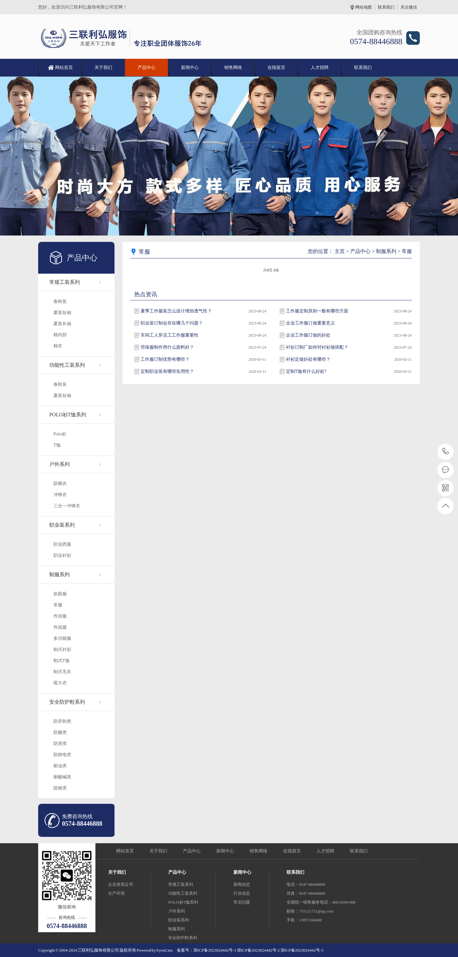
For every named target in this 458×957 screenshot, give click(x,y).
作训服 (60, 616)
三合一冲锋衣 (66, 505)
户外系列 (59, 464)
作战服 (60, 627)
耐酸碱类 (62, 777)
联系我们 (386, 7)
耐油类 (60, 765)
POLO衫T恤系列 (67, 414)
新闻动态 (241, 884)
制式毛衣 (62, 671)
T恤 (57, 445)
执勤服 (60, 593)
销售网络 (233, 67)
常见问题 (241, 902)
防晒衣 (60, 483)
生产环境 (116, 893)
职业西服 (62, 544)
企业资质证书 (120, 884)
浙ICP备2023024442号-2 (259, 950)
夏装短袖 (62, 312)
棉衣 (57, 346)
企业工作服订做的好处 (308, 335)
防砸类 (60, 732)
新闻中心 (190, 67)
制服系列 (59, 574)
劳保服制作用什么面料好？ (167, 347)
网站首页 (64, 67)
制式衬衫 (62, 649)
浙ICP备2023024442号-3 (302, 950)
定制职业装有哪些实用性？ (167, 371)
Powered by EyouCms (154, 950)
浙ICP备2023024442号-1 (214, 950)
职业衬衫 (62, 555)
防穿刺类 (62, 721)
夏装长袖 (62, 323)
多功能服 (62, 638)
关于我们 (103, 67)
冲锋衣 (60, 494)
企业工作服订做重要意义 (310, 323)
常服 (57, 605)
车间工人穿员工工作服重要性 (169, 335)
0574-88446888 (445, 451)
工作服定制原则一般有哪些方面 (317, 311)
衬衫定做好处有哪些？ (308, 359)
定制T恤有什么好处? (306, 371)
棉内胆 (60, 334)
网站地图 (363, 7)
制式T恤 (61, 660)
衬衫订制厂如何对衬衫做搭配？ (317, 347)
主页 (340, 251)
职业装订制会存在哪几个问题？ (172, 323)
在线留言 (276, 67)
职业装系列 (62, 525)
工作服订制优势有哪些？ (165, 359)
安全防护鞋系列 (67, 702)
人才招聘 (320, 67)
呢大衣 (60, 682)
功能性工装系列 (67, 365)
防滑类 (60, 743)
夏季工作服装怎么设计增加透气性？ (176, 311)
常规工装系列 (64, 282)
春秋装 (60, 301)
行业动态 (241, 893)
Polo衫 (59, 434)
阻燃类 (60, 788)
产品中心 (147, 67)
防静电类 (62, 754)
